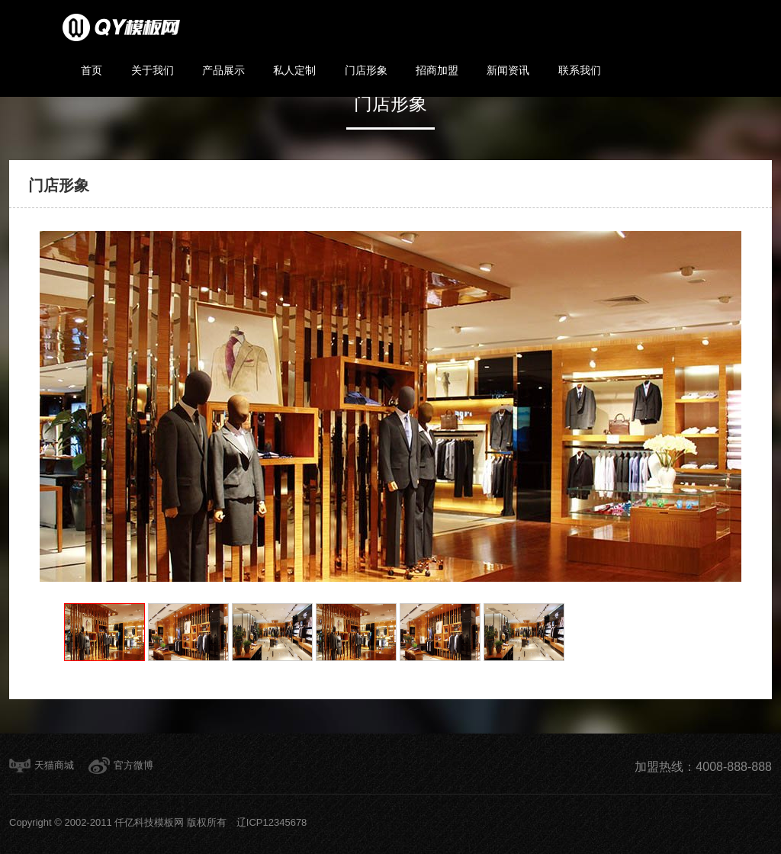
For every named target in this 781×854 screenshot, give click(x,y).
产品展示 (223, 70)
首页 (91, 70)
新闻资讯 (508, 70)
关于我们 (152, 70)
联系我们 (579, 70)
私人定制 (294, 70)
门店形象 (366, 70)
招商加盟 (437, 70)
